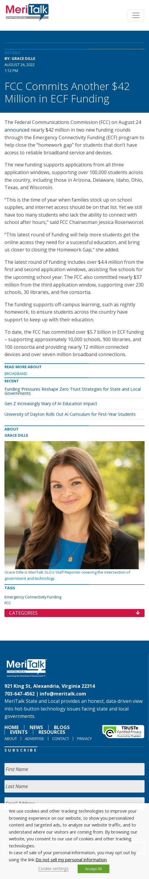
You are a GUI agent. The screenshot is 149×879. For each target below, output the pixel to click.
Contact (60, 738)
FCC (7, 602)
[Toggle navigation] (136, 15)
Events (19, 732)
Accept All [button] (93, 868)
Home (11, 727)
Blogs (62, 727)
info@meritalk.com (63, 693)
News (36, 727)
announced (16, 130)
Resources (52, 732)
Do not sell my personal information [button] (71, 859)
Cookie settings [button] (53, 868)
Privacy (84, 738)
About (10, 738)
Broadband (15, 373)
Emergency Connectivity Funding (32, 597)
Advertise (34, 738)
